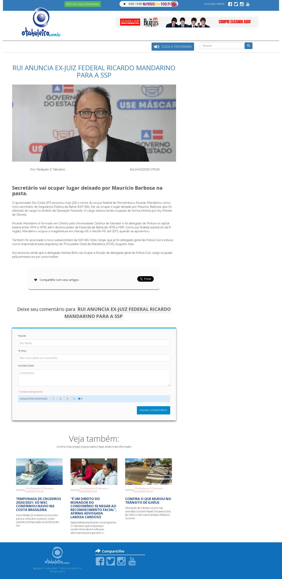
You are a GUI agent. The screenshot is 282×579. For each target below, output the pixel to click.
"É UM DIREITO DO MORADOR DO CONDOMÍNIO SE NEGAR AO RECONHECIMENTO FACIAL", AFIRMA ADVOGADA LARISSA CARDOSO (93, 507)
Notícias (20, 490)
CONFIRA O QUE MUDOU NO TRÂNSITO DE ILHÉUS (148, 500)
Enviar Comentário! (153, 410)
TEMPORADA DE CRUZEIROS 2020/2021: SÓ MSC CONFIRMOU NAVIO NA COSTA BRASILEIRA (38, 504)
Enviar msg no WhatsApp (83, 4)
